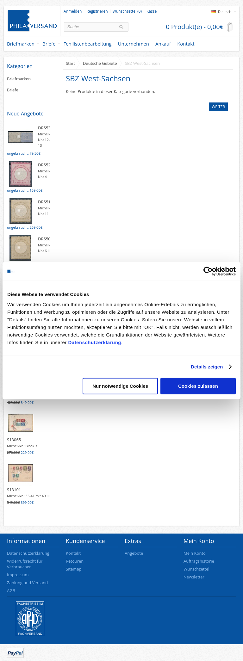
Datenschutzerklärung (94, 342)
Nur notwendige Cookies (120, 385)
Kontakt (73, 553)
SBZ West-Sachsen (142, 63)
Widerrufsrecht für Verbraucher (24, 564)
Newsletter (194, 577)
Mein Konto (195, 553)
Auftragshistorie (199, 561)
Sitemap (74, 569)
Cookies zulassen (198, 385)
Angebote (134, 553)
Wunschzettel (196, 569)
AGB (11, 590)
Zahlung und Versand (27, 582)
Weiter (218, 106)
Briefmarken (20, 43)
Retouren (75, 561)
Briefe (49, 43)
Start (70, 63)
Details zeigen (207, 366)
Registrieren (97, 11)
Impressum (18, 575)
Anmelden (73, 11)
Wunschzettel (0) (127, 11)
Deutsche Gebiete (100, 63)
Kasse (151, 11)
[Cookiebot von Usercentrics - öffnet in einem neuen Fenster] (208, 271)
